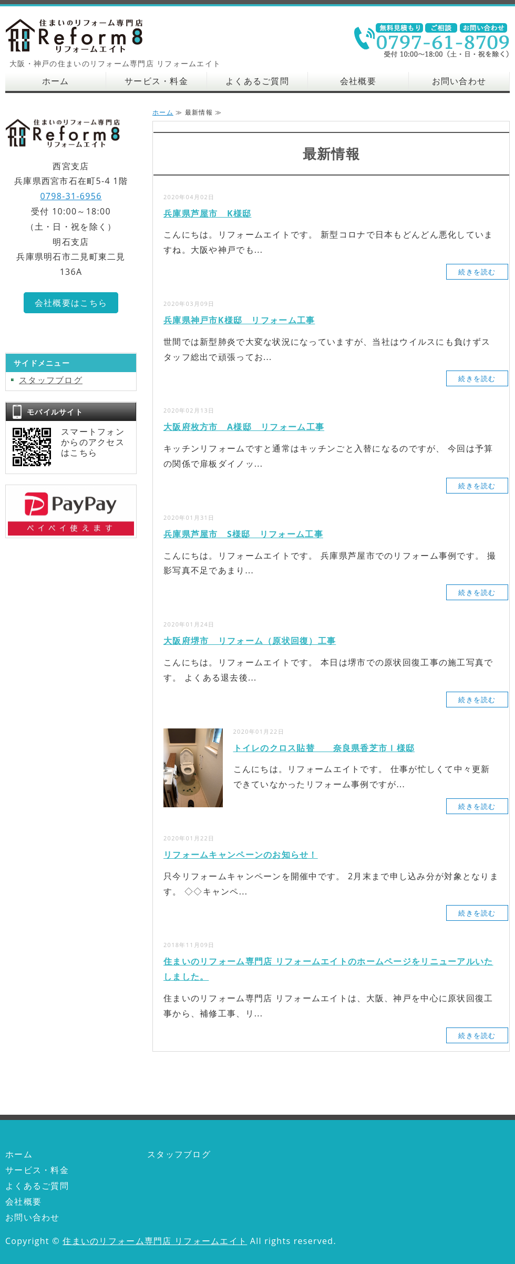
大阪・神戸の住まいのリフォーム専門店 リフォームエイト (84, 35)
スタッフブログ (51, 380)
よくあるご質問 (257, 81)
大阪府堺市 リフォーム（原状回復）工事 (249, 640)
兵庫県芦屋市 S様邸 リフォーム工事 (243, 534)
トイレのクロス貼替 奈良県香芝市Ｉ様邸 (324, 748)
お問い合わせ (459, 81)
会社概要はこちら (71, 303)
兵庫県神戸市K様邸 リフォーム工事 (239, 320)
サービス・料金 (156, 81)
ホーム (55, 81)
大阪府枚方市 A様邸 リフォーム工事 (243, 427)
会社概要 (358, 81)
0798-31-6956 (70, 196)
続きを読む (477, 271)
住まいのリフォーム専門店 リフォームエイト (155, 1241)
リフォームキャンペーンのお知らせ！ (240, 854)
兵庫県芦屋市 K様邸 (207, 213)
